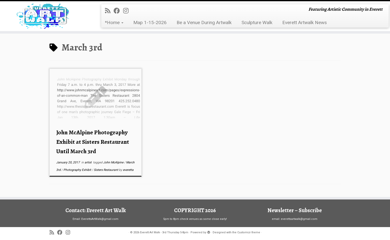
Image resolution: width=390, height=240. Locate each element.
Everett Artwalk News (304, 22)
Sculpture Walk (257, 22)
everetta (128, 170)
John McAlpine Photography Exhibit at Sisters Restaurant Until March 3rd (92, 141)
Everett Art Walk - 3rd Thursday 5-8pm (164, 232)
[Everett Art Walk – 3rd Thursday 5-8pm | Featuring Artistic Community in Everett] (45, 16)
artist (88, 162)
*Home (114, 22)
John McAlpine (113, 162)
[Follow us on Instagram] (127, 10)
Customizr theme (248, 232)
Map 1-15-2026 (150, 22)
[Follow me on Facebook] (118, 10)
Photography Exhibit (77, 170)
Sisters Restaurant (106, 170)
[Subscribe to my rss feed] (109, 10)
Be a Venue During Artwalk (204, 22)
